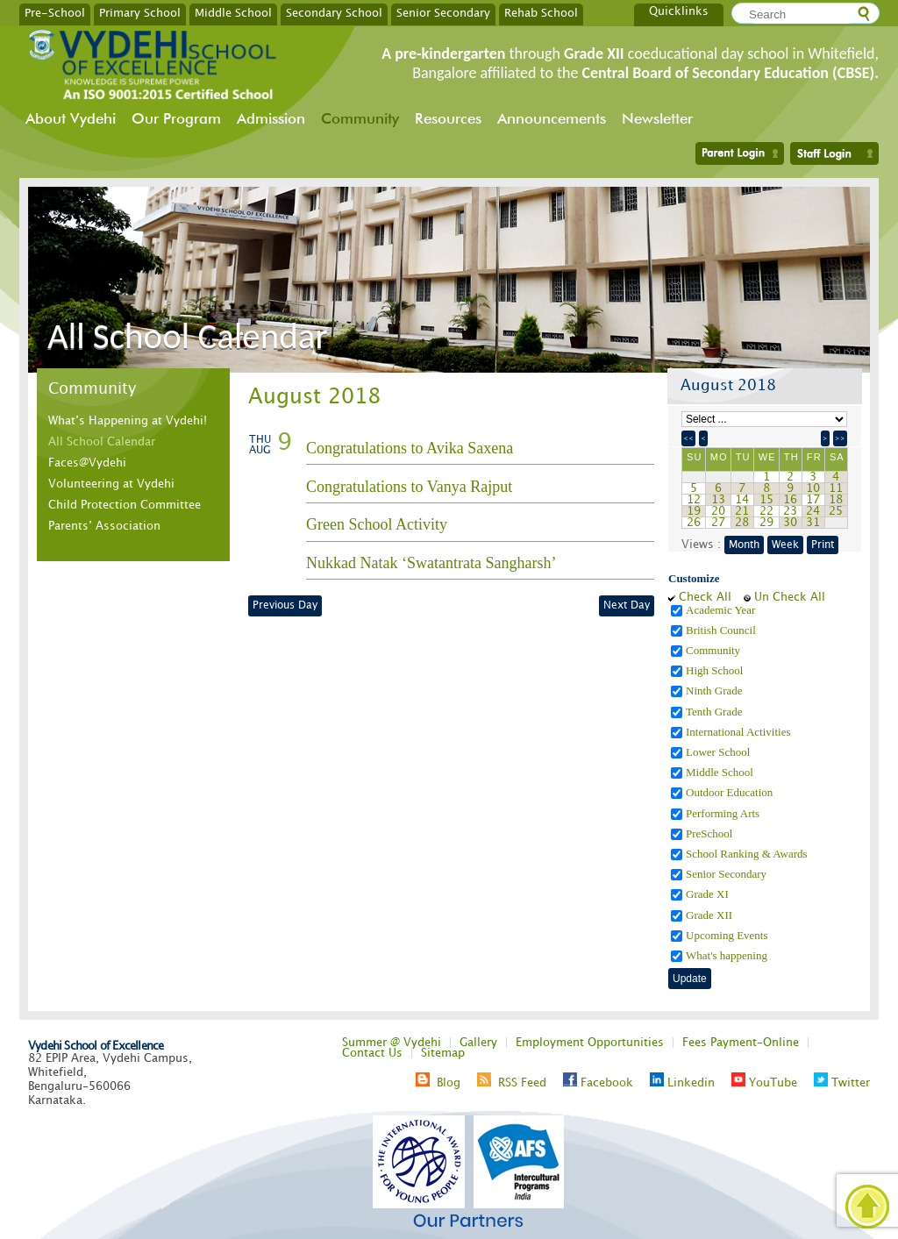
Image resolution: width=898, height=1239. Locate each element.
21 (742, 511)
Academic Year (722, 609)
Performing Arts (724, 813)
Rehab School (541, 12)
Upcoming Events (728, 935)
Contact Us (372, 1053)
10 (813, 488)
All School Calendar (101, 442)
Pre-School (55, 12)
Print (822, 545)
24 (813, 511)
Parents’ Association (104, 526)
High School (716, 670)
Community (360, 118)
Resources (448, 118)
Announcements (551, 118)
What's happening (728, 955)
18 (836, 500)
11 (836, 488)
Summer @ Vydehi (391, 1042)
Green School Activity (376, 524)
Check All (705, 597)
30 (790, 522)
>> (840, 438)
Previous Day (285, 605)
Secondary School (334, 12)
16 (790, 500)
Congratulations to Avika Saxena (409, 448)
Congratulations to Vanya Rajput (409, 486)
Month (744, 545)
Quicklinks (679, 11)
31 (813, 522)
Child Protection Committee (124, 505)
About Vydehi (70, 118)
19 (694, 511)
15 (766, 500)
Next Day (626, 605)
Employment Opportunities (590, 1042)
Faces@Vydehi (87, 463)
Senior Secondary (443, 12)
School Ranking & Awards (748, 853)
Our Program (176, 118)
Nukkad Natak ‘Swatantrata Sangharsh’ (431, 563)
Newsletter (657, 118)
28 (742, 522)
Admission (271, 118)
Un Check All (789, 597)
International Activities (740, 731)
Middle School (233, 12)
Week (785, 545)
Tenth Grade (715, 711)
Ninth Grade (715, 690)
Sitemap (443, 1053)
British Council (722, 630)
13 (718, 500)
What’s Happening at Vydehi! (127, 421)
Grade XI (708, 894)
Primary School (140, 12)
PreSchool (711, 833)
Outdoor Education (731, 792)
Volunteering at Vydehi (111, 484)
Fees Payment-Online (740, 1042)
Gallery (478, 1042)
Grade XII (710, 915)
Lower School (719, 751)
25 (836, 511)
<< (688, 438)
